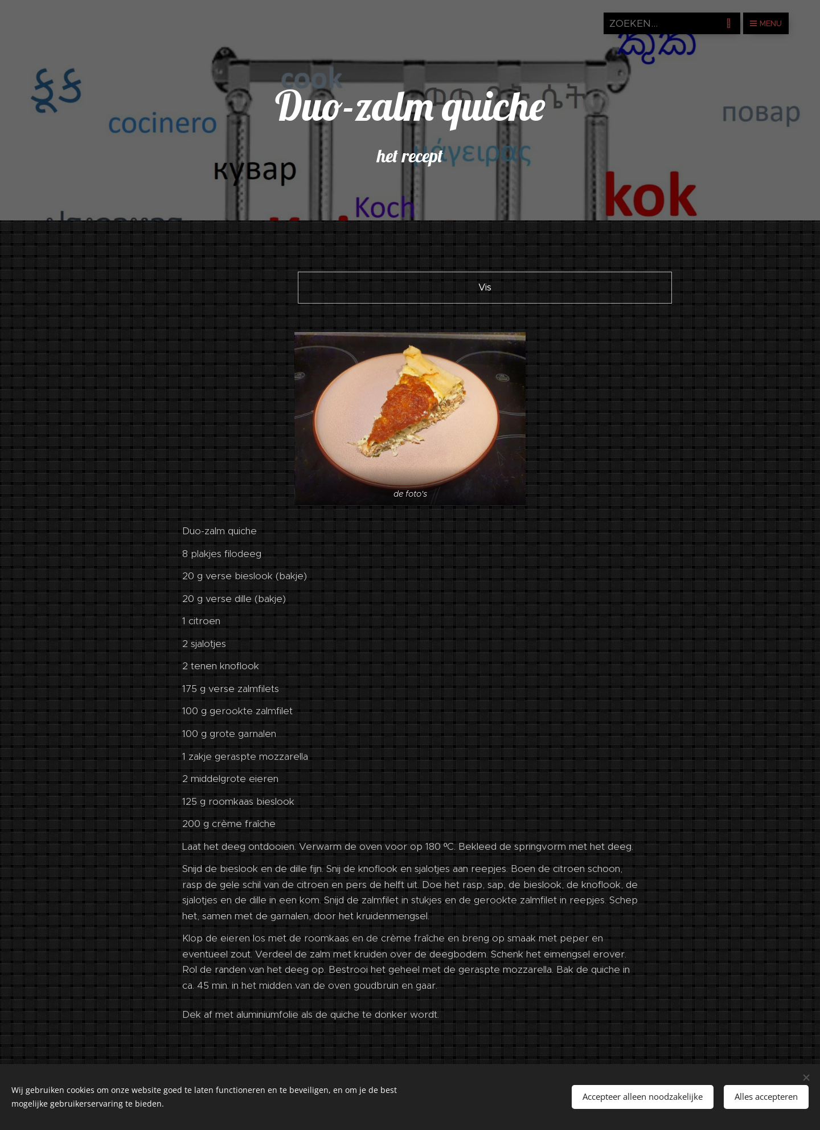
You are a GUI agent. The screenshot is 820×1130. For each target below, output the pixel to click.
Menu (766, 23)
